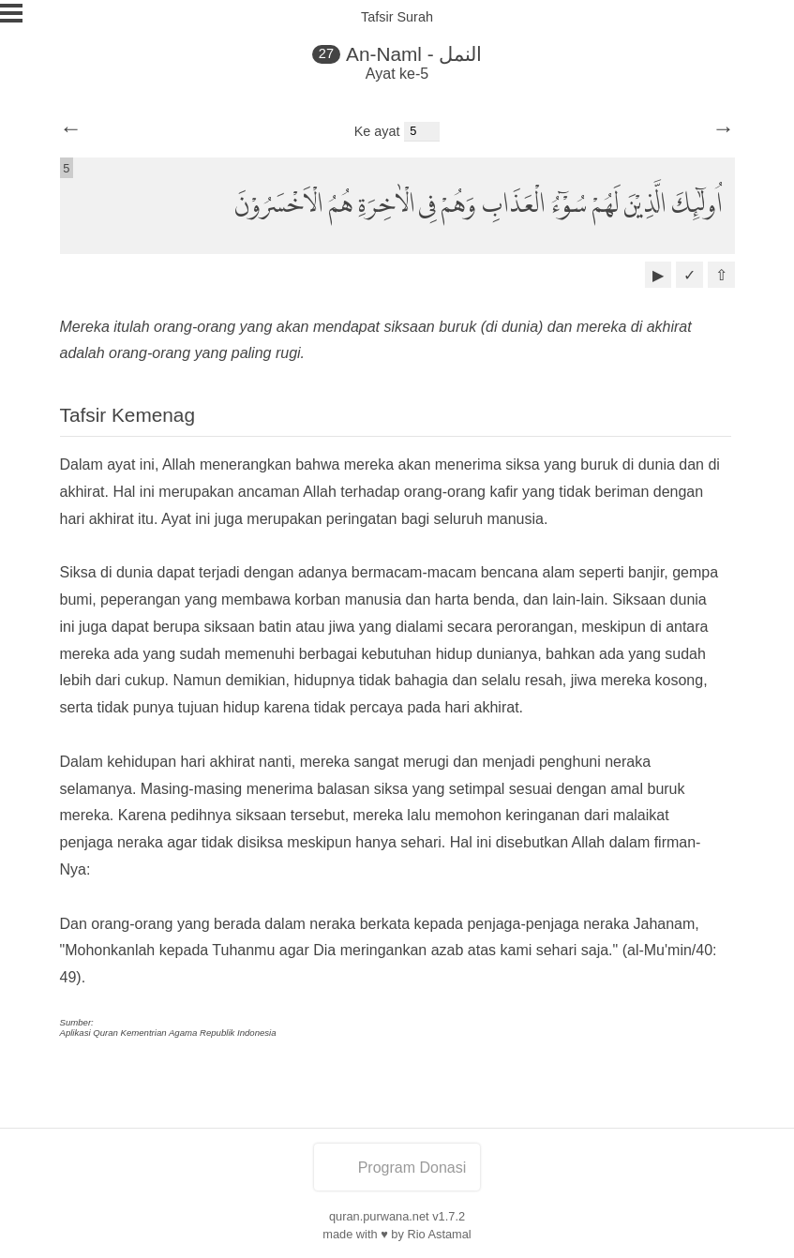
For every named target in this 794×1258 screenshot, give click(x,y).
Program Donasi (397, 1168)
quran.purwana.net (379, 1216)
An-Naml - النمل (414, 54)
